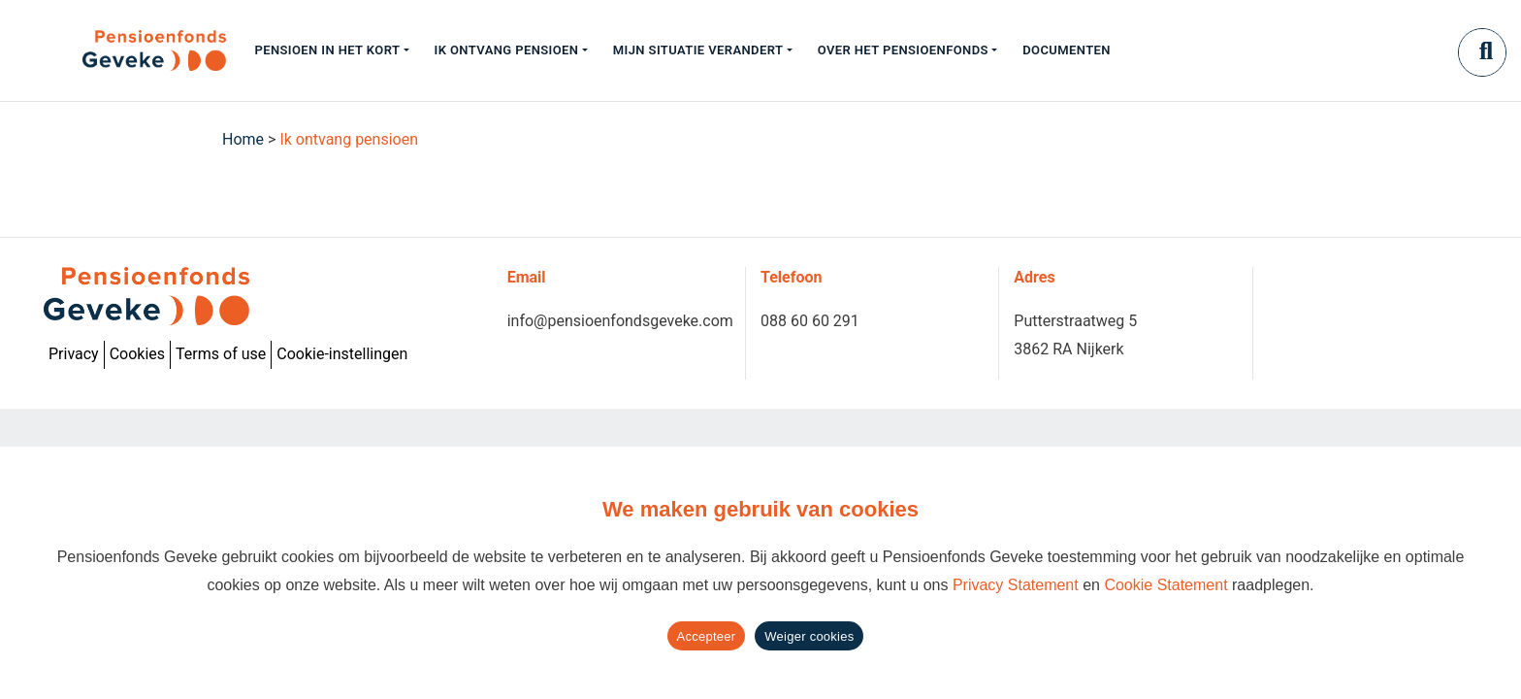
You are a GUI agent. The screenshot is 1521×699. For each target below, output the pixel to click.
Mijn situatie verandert (698, 50)
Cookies (137, 354)
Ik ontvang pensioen (507, 50)
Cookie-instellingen (341, 354)
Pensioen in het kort (327, 50)
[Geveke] (120, 50)
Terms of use (221, 354)
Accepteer (706, 636)
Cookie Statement (1165, 585)
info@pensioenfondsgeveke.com (620, 321)
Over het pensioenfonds (903, 50)
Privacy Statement (1016, 585)
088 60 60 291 (809, 321)
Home (243, 139)
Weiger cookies (809, 636)
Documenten (1066, 50)
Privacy (74, 354)
